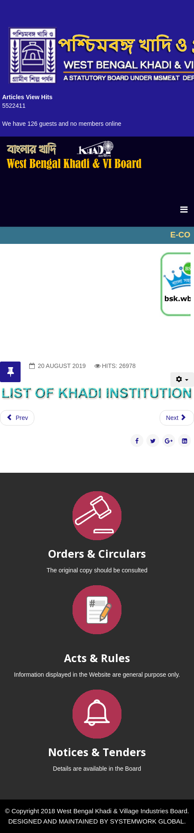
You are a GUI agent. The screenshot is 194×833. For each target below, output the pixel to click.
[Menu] (184, 209)
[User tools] (182, 379)
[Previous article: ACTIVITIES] (17, 418)
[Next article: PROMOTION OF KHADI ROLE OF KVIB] (177, 418)
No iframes (97, 235)
